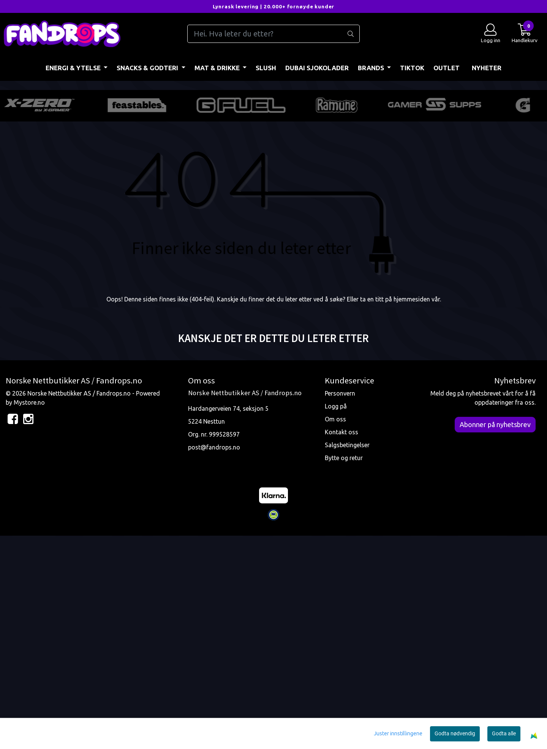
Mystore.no (29, 615)
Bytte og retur (344, 670)
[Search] (273, 34)
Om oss (335, 632)
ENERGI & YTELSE (74, 67)
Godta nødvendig (455, 733)
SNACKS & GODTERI (148, 67)
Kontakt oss (341, 645)
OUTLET (446, 67)
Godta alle (504, 733)
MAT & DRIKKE (217, 67)
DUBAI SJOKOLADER (317, 67)
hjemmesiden (412, 512)
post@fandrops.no (214, 660)
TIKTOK (412, 67)
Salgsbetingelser (347, 657)
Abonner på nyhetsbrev (495, 637)
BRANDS (372, 67)
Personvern (340, 606)
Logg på (336, 619)
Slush (266, 67)
